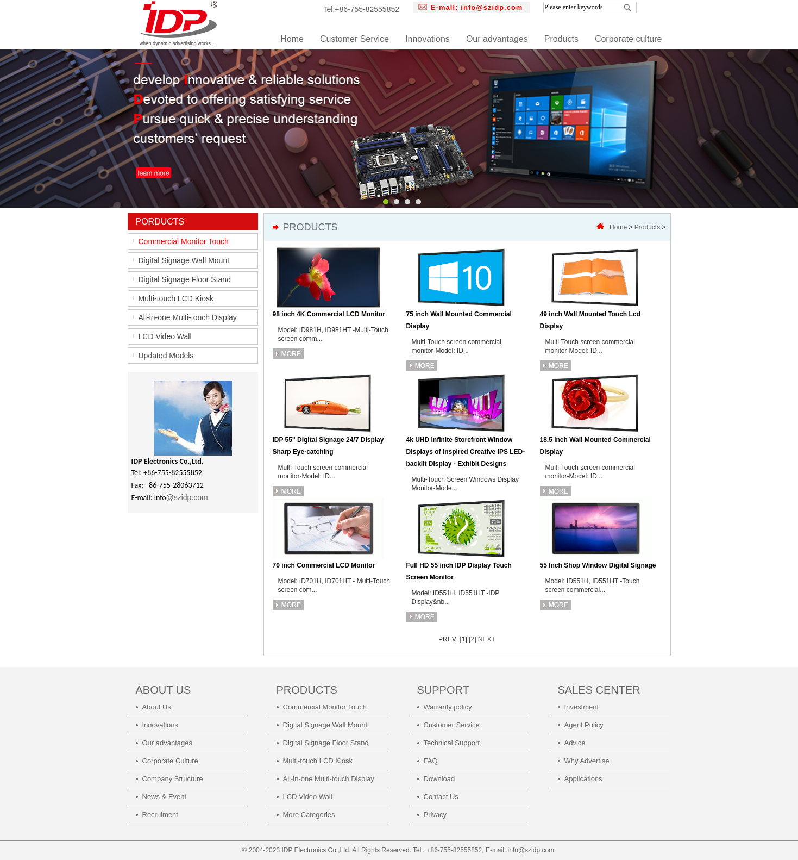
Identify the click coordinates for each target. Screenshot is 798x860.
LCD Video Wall (165, 336)
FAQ (431, 761)
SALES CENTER (599, 690)
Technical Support (452, 743)
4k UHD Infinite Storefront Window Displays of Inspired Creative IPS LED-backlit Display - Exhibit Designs (465, 452)
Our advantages (497, 38)
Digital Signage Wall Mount (184, 260)
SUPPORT (443, 690)
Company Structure (172, 779)
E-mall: (477, 7)
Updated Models (166, 355)
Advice (575, 743)
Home (292, 38)
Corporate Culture (170, 761)
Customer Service (354, 38)
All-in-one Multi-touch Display (188, 317)
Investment (581, 707)
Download (439, 779)
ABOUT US (163, 690)
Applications (583, 779)
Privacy (435, 815)
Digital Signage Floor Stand (185, 279)
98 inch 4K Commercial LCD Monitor (329, 314)
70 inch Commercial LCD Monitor (324, 565)
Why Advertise (587, 761)
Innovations (427, 38)
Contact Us (441, 797)
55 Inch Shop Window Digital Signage (598, 565)
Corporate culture (628, 38)
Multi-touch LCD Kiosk (176, 298)
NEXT (486, 639)
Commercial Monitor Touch (184, 241)
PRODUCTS (307, 690)
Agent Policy (584, 725)
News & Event (164, 797)
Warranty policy (448, 707)
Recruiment (160, 815)
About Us (156, 707)
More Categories (309, 815)
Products (561, 38)
